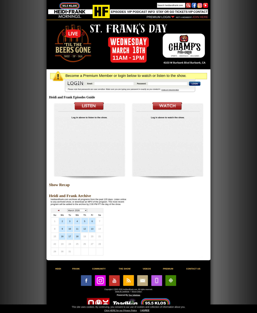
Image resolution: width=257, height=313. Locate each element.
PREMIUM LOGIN (158, 17)
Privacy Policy (137, 291)
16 (62, 236)
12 (84, 229)
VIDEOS (147, 269)
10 (70, 229)
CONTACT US (193, 269)
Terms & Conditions (122, 291)
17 (70, 236)
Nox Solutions (134, 295)
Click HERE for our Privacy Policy (120, 310)
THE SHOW (124, 269)
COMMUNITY (99, 269)
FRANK (76, 269)
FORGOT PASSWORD (170, 90)
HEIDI (58, 269)
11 (77, 229)
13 (92, 229)
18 (77, 236)
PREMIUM (168, 269)
